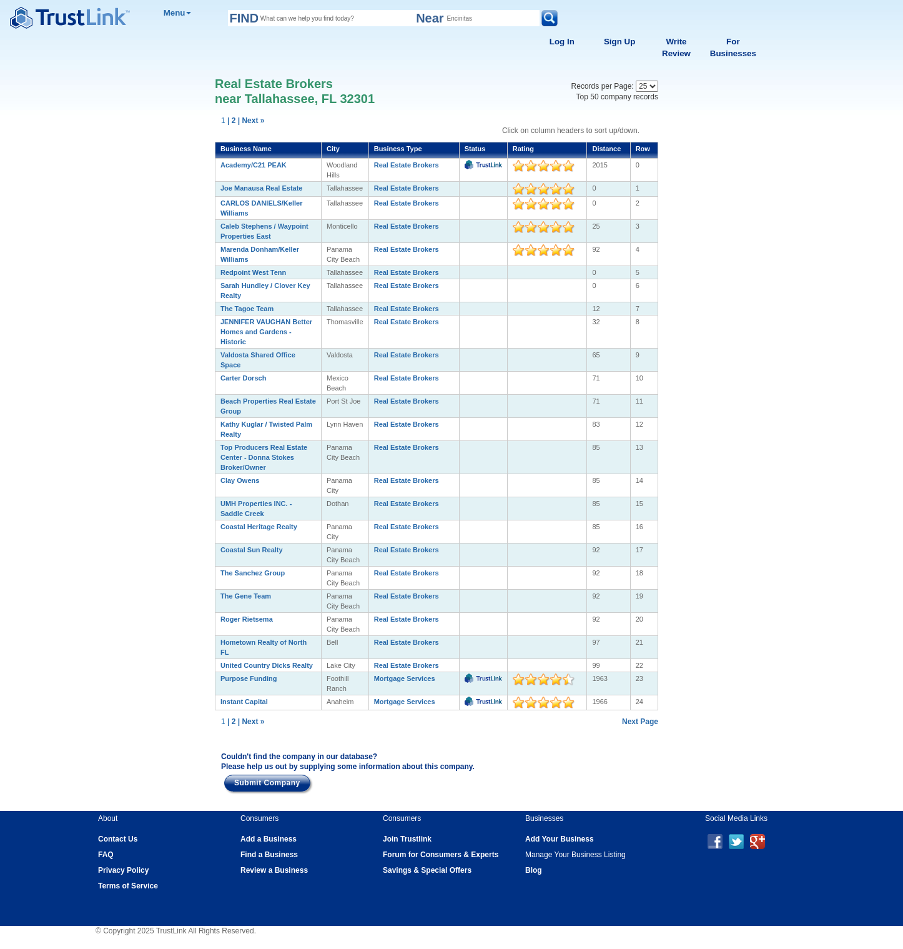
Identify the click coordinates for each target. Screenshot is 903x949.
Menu (178, 12)
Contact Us (117, 839)
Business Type (398, 148)
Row (643, 148)
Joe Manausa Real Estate (261, 188)
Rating (523, 148)
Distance (606, 148)
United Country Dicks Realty (266, 665)
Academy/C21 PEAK (253, 165)
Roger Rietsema (246, 619)
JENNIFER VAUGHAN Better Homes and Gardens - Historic (266, 331)
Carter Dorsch (243, 378)
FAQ (106, 854)
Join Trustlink (407, 839)
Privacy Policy (123, 870)
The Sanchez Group (252, 573)
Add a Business (268, 839)
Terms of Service (128, 886)
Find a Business (269, 854)
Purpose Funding (248, 678)
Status (475, 148)
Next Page (640, 721)
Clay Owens (239, 480)
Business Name (246, 148)
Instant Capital (244, 701)
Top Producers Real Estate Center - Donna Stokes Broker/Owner (263, 457)
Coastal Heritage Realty (258, 526)
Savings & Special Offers (427, 870)
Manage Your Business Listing (575, 854)
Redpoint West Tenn (253, 272)
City (333, 148)
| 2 (231, 120)
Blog (533, 870)
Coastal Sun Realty (251, 550)
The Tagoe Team (247, 308)
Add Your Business (559, 839)
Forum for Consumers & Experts (440, 854)
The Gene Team (245, 596)
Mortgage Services (404, 678)
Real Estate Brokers (406, 165)
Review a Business (274, 870)
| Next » (251, 120)
